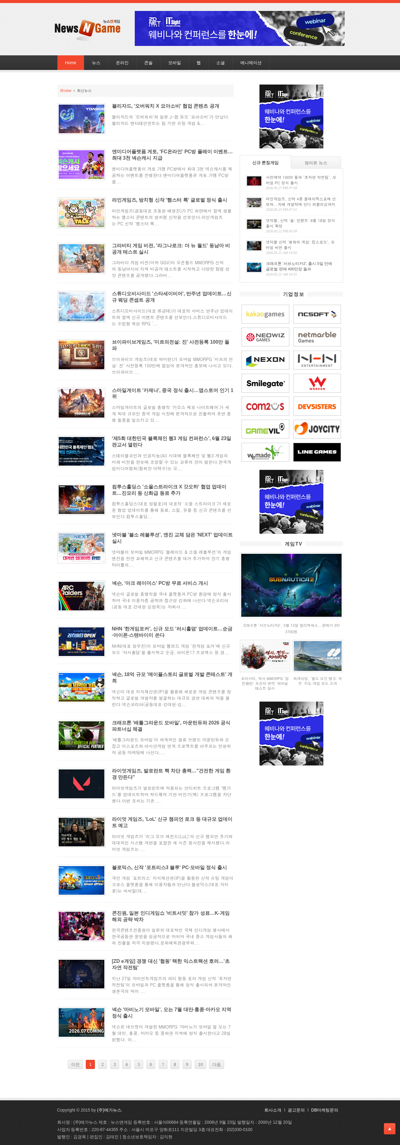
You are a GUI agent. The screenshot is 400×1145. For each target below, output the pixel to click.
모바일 (174, 62)
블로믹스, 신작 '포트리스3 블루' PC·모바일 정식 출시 (169, 867)
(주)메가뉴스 (109, 1110)
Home (70, 62)
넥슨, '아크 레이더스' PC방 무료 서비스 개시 (160, 583)
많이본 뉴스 (315, 163)
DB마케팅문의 (324, 1110)
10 (200, 1064)
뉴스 (96, 62)
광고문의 (296, 1110)
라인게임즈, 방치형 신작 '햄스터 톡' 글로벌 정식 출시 (169, 200)
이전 (75, 1064)
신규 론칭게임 (265, 162)
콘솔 (148, 62)
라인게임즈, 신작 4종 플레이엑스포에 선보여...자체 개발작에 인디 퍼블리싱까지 (301, 201)
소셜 (220, 62)
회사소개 (272, 1110)
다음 (216, 1064)
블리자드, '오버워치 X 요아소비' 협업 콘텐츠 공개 (165, 106)
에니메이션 (251, 62)
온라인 (122, 62)
